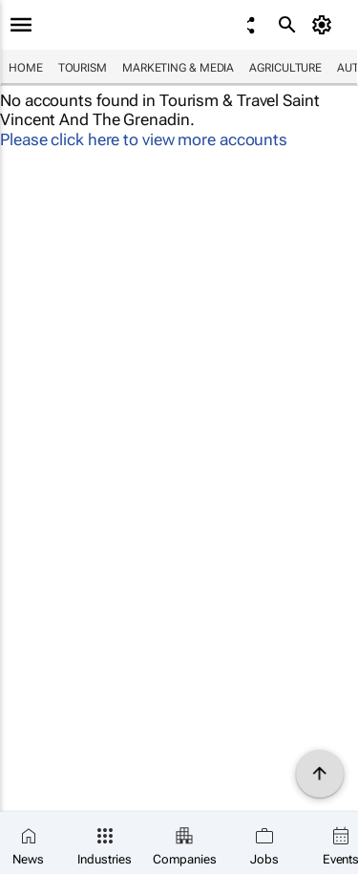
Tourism (82, 68)
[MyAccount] (325, 25)
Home (26, 68)
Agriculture (285, 68)
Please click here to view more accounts (143, 139)
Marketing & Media (178, 68)
